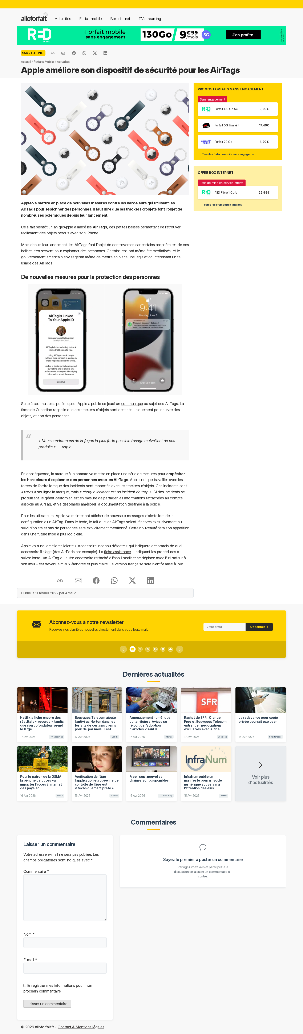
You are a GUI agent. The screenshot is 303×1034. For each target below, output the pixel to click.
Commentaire (36, 871)
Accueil (26, 61)
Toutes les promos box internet (221, 204)
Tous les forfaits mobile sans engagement (229, 154)
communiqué (132, 403)
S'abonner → (259, 627)
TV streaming (150, 18)
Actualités (63, 18)
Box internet (120, 18)
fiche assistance (117, 552)
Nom (29, 934)
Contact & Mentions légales (81, 1027)
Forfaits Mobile (44, 61)
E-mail (30, 960)
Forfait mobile (90, 18)
